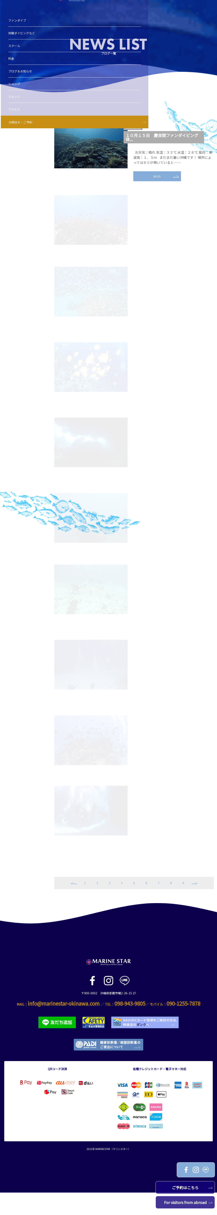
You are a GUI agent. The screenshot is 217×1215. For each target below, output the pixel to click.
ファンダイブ (18, 32)
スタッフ (15, 108)
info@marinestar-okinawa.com (64, 1026)
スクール (15, 57)
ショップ (15, 95)
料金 (12, 70)
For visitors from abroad (188, 1202)
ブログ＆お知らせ (21, 82)
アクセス (15, 121)
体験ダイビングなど (23, 44)
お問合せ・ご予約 (21, 133)
